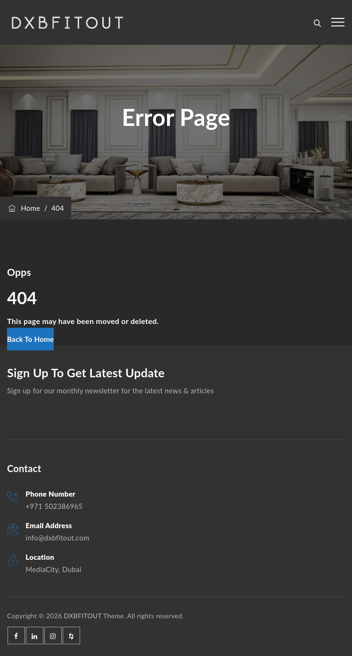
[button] (30, 339)
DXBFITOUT (82, 616)
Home (23, 208)
